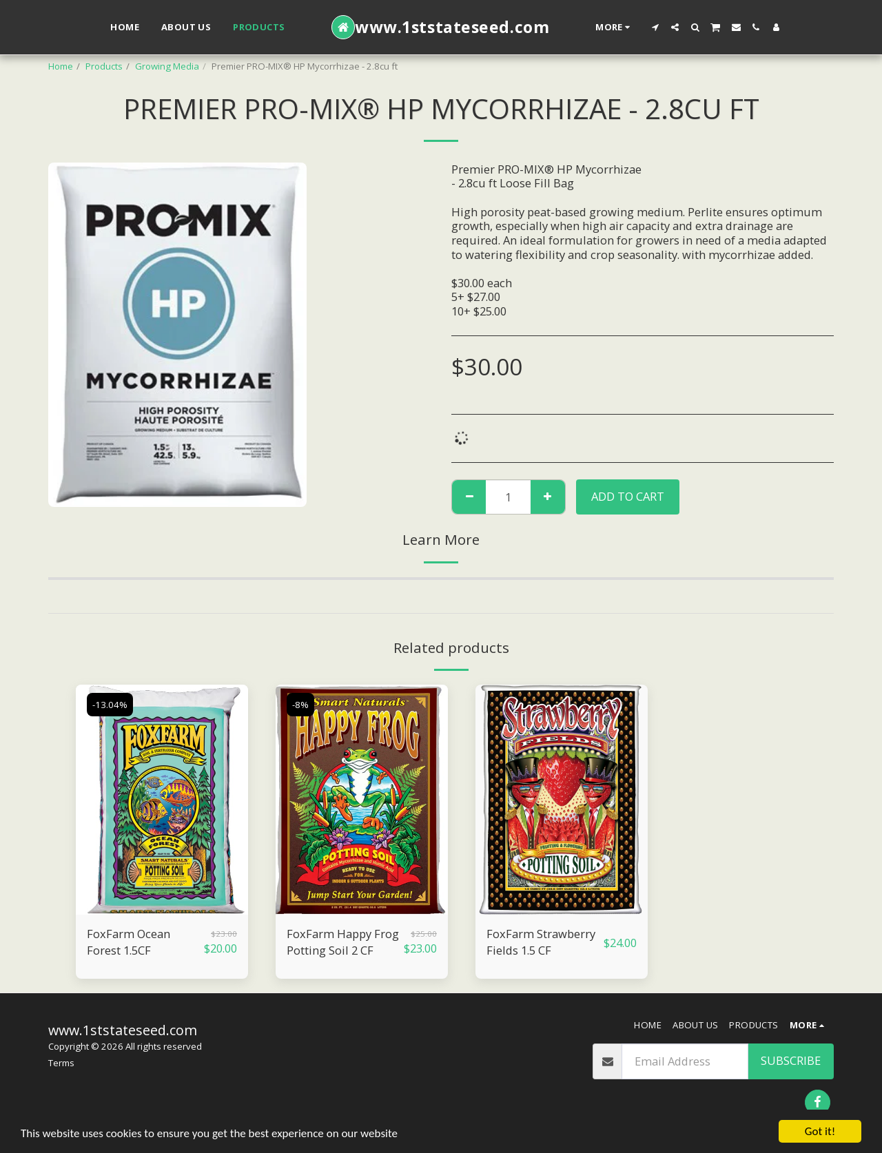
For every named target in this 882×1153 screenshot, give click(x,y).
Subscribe (791, 1060)
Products (104, 66)
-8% (300, 704)
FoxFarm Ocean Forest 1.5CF (128, 942)
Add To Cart (627, 496)
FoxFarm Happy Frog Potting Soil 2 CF (343, 942)
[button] (655, 27)
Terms (61, 1063)
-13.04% (109, 704)
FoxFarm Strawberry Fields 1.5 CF (540, 942)
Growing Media (167, 66)
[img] (162, 799)
